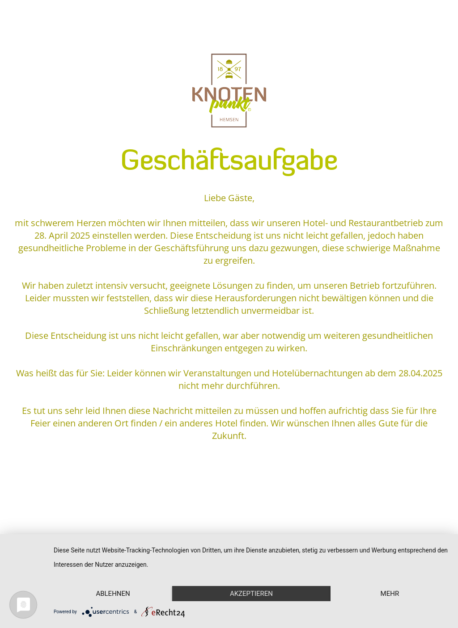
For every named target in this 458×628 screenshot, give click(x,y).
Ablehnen (113, 594)
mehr (390, 594)
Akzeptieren (251, 594)
